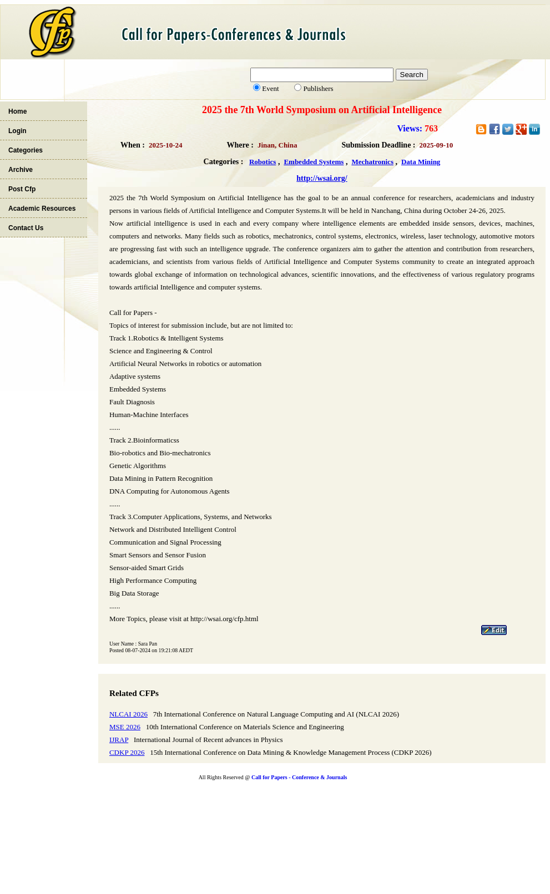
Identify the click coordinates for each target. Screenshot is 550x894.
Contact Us (25, 228)
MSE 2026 (124, 727)
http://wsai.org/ (321, 178)
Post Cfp (22, 189)
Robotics (262, 162)
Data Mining (420, 162)
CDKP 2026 (126, 752)
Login (17, 131)
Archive (20, 170)
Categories (25, 150)
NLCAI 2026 (128, 714)
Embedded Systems (314, 162)
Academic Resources (41, 208)
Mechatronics (372, 162)
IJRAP (118, 739)
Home (17, 111)
